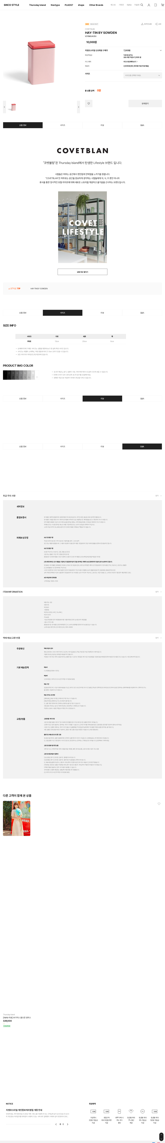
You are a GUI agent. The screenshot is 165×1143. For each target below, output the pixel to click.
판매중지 (145, 103)
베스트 (113, 5)
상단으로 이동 (161, 1135)
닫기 (157, 496)
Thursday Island (37, 5)
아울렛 (136, 5)
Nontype (55, 5)
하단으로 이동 (161, 1139)
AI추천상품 (148, 24)
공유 (159, 24)
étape (81, 5)
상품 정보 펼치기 (82, 272)
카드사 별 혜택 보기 (131, 62)
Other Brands (96, 5)
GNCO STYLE (11, 5)
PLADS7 (69, 5)
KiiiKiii (129, 5)
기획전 (121, 5)
